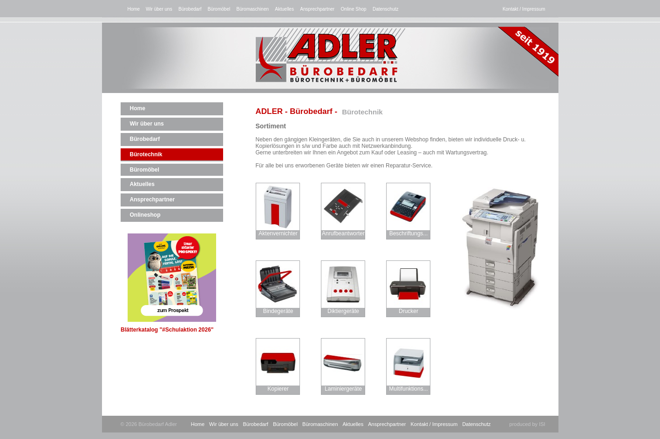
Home (134, 9)
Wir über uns (159, 9)
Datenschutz (386, 9)
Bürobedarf (189, 9)
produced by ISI (527, 424)
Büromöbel (219, 9)
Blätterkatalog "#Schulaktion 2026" (167, 283)
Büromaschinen (253, 9)
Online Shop (354, 9)
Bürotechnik (146, 154)
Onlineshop (145, 215)
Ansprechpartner (317, 9)
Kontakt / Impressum (524, 9)
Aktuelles (284, 9)
